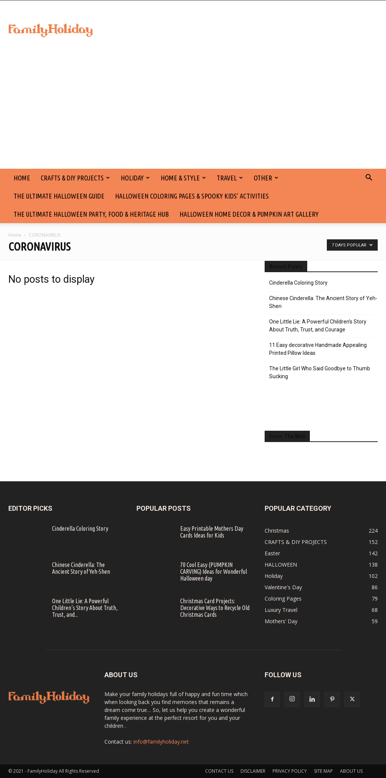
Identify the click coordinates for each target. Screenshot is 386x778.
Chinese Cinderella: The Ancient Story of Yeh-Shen (323, 302)
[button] (369, 178)
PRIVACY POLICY (290, 771)
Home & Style (183, 178)
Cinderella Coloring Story (298, 283)
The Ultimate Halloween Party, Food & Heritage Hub (91, 214)
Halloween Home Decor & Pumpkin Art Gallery (249, 214)
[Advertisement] (193, 112)
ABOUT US (351, 771)
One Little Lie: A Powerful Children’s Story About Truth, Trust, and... (85, 608)
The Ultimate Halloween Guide (59, 196)
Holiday (135, 178)
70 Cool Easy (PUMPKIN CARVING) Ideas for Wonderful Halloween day (213, 571)
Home (14, 235)
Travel (230, 178)
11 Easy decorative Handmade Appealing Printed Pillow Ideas (318, 349)
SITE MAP (323, 771)
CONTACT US (219, 771)
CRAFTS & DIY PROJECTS (75, 178)
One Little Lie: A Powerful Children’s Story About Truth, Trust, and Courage (317, 326)
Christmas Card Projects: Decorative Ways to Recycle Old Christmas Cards (215, 608)
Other (266, 178)
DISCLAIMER (252, 771)
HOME (22, 178)
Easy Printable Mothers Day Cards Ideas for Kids (211, 532)
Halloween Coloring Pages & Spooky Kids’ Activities (192, 196)
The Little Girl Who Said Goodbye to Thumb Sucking (319, 372)
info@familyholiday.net (161, 741)
